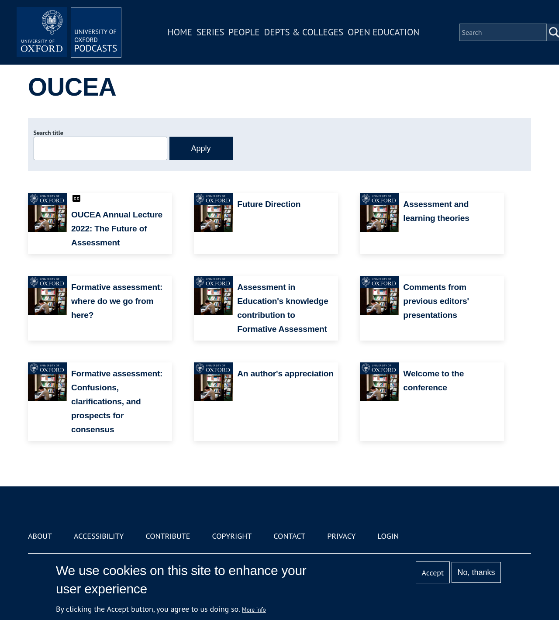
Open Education (383, 32)
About (40, 536)
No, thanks (476, 572)
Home (180, 32)
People (243, 32)
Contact (289, 536)
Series (210, 32)
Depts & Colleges (304, 32)
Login (388, 536)
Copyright (232, 536)
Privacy (341, 536)
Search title (48, 133)
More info (254, 609)
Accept (432, 573)
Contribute (167, 536)
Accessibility (99, 536)
